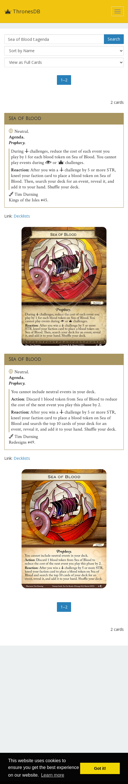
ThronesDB (22, 11)
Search (114, 39)
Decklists (22, 216)
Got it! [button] (100, 768)
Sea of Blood (25, 118)
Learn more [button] (52, 775)
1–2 (64, 80)
